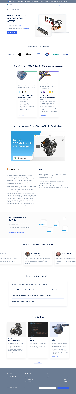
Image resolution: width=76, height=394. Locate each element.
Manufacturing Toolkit (29, 376)
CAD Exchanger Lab (28, 381)
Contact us (66, 381)
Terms (25, 387)
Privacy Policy (20, 387)
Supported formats (51, 376)
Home (8, 9)
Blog (65, 379)
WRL (41, 169)
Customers (66, 376)
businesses (26, 28)
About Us (66, 377)
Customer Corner (65, 5)
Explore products (12, 32)
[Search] (59, 5)
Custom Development (29, 377)
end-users (18, 25)
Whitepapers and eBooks (50, 378)
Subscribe (63, 388)
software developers (22, 27)
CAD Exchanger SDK (29, 379)
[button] (38, 284)
